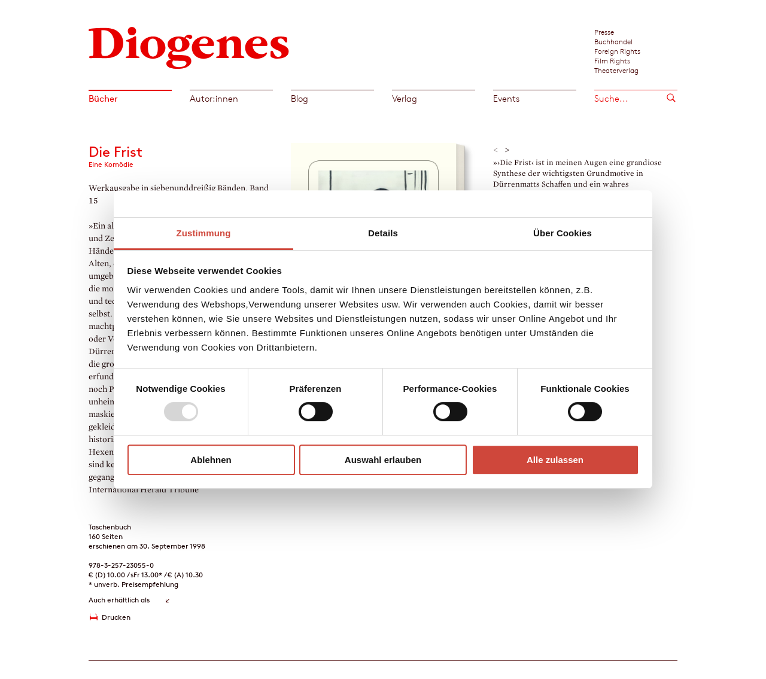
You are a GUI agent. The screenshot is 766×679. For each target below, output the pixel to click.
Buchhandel (613, 41)
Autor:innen (214, 98)
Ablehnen (210, 460)
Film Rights (612, 60)
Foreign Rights (617, 51)
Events (506, 98)
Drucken (116, 617)
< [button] (495, 150)
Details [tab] (383, 233)
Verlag (404, 98)
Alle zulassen (555, 460)
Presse (604, 31)
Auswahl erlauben (383, 460)
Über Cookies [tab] (562, 233)
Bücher (103, 98)
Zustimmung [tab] (204, 233)
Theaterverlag (616, 70)
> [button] (507, 150)
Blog (299, 98)
